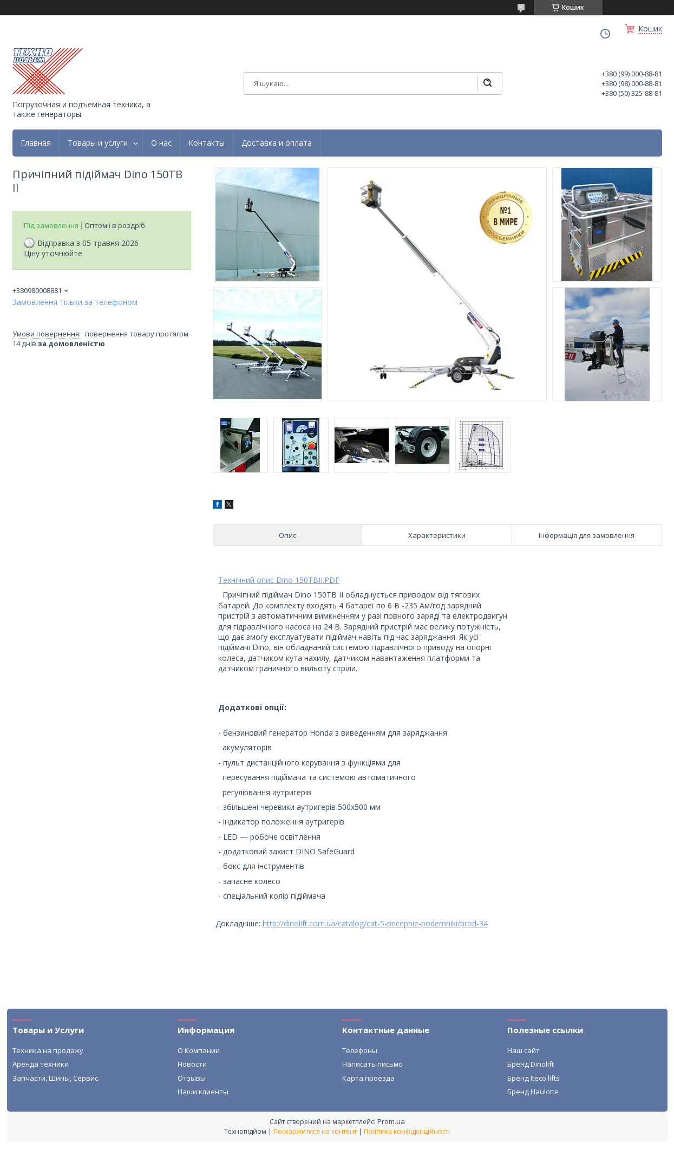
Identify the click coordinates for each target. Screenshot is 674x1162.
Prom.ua (391, 1121)
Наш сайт (523, 1050)
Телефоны (359, 1050)
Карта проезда (368, 1078)
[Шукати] (487, 83)
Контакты (206, 143)
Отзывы (192, 1078)
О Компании (199, 1050)
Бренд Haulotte (533, 1091)
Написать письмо (372, 1064)
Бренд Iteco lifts (533, 1078)
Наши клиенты (203, 1091)
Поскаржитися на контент (315, 1131)
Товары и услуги (98, 143)
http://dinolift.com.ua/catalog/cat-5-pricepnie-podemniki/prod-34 (375, 923)
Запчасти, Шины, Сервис (55, 1078)
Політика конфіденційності (407, 1131)
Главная (36, 143)
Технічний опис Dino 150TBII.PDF (278, 580)
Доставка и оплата (276, 143)
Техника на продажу (47, 1050)
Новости (192, 1064)
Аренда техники (40, 1064)
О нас (161, 143)
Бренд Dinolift (530, 1064)
